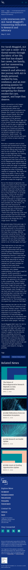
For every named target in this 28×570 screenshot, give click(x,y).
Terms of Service (20, 553)
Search (3, 515)
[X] (13, 531)
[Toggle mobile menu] (26, 2)
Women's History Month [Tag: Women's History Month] (18, 357)
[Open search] (22, 2)
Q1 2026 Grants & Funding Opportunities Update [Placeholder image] (12, 466)
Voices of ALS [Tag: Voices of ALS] (5, 357)
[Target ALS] (2, 3)
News (8, 10)
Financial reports (5, 504)
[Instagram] (8, 531)
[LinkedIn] (19, 531)
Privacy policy (5, 500)
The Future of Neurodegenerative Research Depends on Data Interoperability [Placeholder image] (13, 385)
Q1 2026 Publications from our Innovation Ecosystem (14, 414)
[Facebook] (2, 531)
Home (2, 10)
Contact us (4, 512)
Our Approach (5, 491)
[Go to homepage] (4, 486)
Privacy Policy (10, 553)
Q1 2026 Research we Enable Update (13, 440)
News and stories (6, 497)
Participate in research (7, 494)
